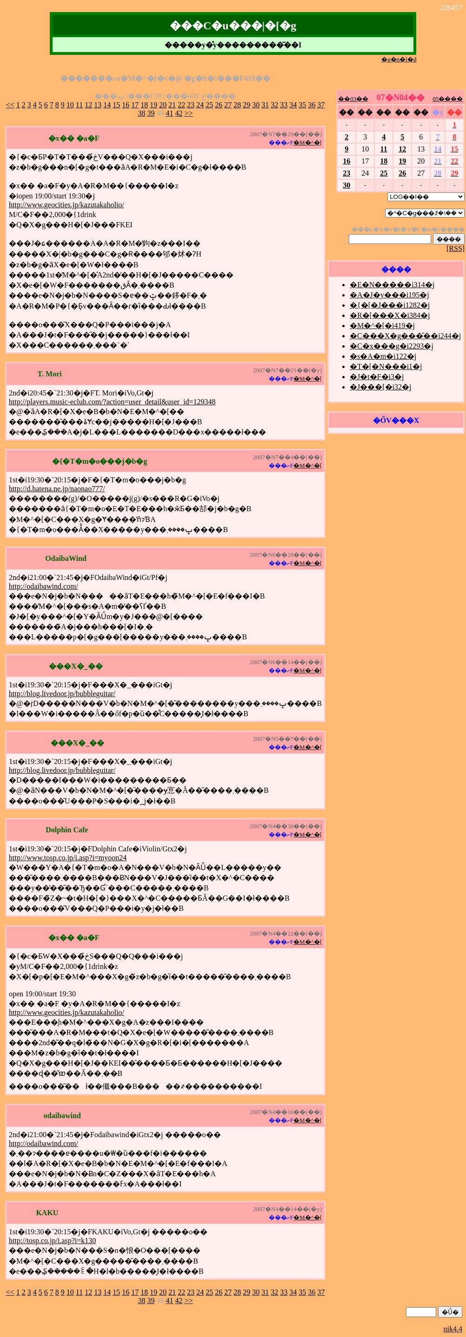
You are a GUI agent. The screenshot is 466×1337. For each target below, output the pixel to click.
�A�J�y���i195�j (389, 295)
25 (209, 105)
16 (125, 105)
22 (181, 105)
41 (169, 113)
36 (311, 105)
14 (107, 105)
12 (88, 105)
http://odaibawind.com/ (43, 586)
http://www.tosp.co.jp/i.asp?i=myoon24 (67, 858)
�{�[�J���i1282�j (390, 305)
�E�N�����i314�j (392, 285)
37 (321, 105)
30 (256, 105)
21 (172, 105)
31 (265, 105)
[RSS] (455, 248)
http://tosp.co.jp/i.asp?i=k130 (52, 1241)
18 (144, 105)
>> (188, 113)
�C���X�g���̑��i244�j (405, 336)
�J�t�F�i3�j (377, 377)
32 (274, 105)
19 (153, 105)
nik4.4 (453, 1329)
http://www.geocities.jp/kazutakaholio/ (66, 205)
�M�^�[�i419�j (382, 325)
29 (246, 105)
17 (135, 105)
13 (97, 105)
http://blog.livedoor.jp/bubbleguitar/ (62, 694)
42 (178, 113)
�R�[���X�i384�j (390, 315)
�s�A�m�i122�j (383, 356)
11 (79, 105)
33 (283, 105)
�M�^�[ (307, 142)
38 (141, 113)
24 (200, 105)
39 (150, 113)
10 (70, 105)
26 (218, 105)
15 (116, 105)
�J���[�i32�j (380, 387)
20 (162, 105)
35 (302, 105)
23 (190, 105)
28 (237, 105)
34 (293, 105)
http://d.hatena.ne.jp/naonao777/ (57, 489)
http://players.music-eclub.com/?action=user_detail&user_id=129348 (112, 402)
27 (228, 105)
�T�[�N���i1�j (386, 366)
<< (10, 105)
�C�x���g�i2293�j (391, 346)
